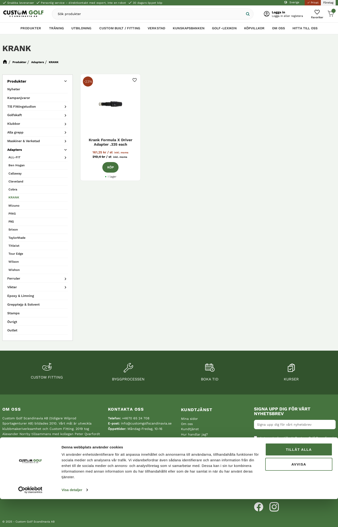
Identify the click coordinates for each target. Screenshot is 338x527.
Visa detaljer (71, 518)
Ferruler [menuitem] (13, 278)
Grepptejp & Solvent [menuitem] (23, 304)
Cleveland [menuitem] (15, 181)
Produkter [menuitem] (30, 30)
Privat (313, 2)
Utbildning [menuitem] (81, 30)
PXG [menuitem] (11, 221)
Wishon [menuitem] (14, 270)
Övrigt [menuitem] (12, 322)
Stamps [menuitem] (13, 313)
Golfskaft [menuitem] (14, 115)
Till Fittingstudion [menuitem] (21, 106)
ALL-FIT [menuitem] (14, 157)
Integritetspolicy (269, 462)
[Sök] (243, 14)
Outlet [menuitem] (12, 330)
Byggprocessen (128, 379)
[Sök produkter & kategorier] (152, 14)
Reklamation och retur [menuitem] (199, 450)
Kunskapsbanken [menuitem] (188, 30)
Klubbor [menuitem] (13, 123)
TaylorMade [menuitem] (17, 237)
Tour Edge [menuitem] (15, 253)
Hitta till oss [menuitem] (305, 30)
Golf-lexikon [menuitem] (224, 30)
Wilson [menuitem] (13, 261)
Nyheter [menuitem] (13, 89)
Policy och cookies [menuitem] (196, 445)
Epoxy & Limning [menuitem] (20, 296)
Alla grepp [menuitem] (15, 132)
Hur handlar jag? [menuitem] (194, 434)
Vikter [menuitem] (12, 287)
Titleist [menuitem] (13, 245)
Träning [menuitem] (56, 30)
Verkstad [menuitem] (156, 30)
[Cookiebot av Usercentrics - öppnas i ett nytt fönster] (30, 517)
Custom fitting (47, 377)
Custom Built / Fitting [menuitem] (119, 30)
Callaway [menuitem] (15, 173)
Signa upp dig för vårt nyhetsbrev (282, 411)
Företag (328, 2)
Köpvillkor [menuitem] (254, 30)
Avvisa (298, 492)
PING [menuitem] (12, 213)
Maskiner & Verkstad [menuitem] (23, 141)
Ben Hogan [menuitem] (16, 165)
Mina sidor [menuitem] (189, 419)
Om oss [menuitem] (278, 30)
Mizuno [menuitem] (13, 205)
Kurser (291, 379)
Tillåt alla (299, 477)
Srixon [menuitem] (13, 229)
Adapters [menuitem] (14, 150)
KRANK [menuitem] (13, 197)
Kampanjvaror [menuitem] (18, 98)
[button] (315, 14)
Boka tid (210, 379)
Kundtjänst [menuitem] (197, 409)
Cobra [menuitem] (12, 189)
